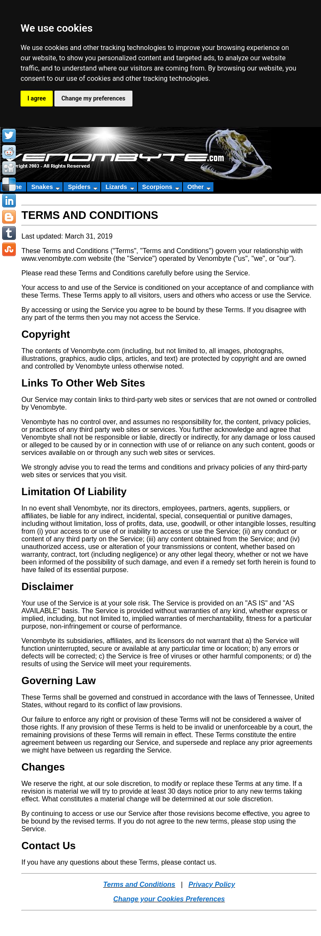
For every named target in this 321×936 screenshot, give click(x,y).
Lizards (119, 186)
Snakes (45, 186)
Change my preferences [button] (93, 98)
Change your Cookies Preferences (169, 899)
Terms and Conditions (139, 884)
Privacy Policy (212, 884)
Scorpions (161, 186)
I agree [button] (36, 98)
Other (199, 186)
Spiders (83, 186)
